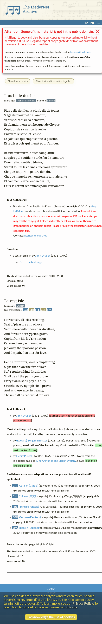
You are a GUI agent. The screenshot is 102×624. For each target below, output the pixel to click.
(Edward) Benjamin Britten (32, 440)
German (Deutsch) (30, 517)
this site (71, 607)
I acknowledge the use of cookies (51, 617)
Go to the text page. (31, 262)
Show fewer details (18, 81)
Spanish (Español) (29, 527)
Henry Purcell (24, 455)
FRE (37, 309)
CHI (32, 309)
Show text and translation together (53, 81)
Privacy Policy (83, 603)
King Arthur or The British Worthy (56, 460)
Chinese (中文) (27, 496)
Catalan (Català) (28, 485)
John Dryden (23, 415)
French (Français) (29, 506)
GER (43, 309)
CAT (26, 309)
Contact (51, 588)
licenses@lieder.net (80, 51)
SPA (49, 309)
